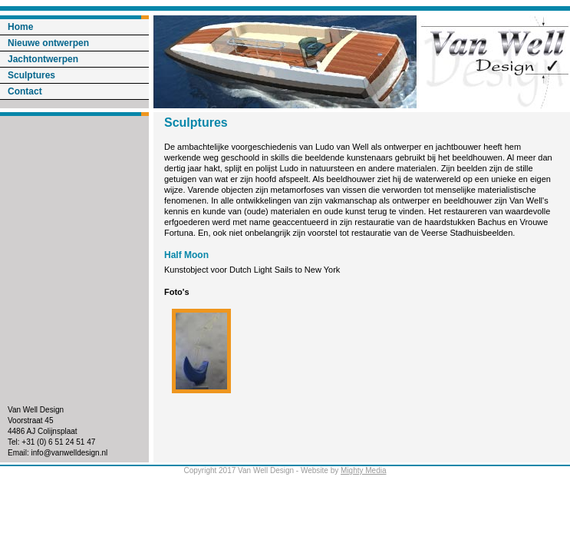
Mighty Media (363, 470)
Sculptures (31, 75)
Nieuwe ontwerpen (48, 43)
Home (20, 27)
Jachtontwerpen (43, 59)
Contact (25, 91)
